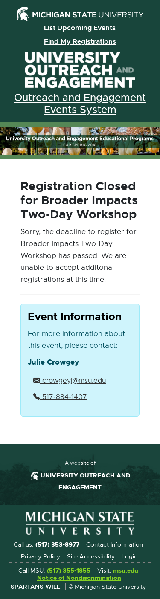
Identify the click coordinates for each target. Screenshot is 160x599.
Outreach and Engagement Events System (80, 103)
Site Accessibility (91, 556)
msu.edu (125, 571)
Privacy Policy (40, 556)
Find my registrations (80, 41)
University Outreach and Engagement (80, 70)
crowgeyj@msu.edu (69, 380)
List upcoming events (80, 27)
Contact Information (114, 544)
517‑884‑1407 (60, 397)
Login (129, 556)
